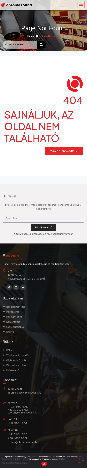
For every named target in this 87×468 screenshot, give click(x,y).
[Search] (41, 45)
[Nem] (83, 460)
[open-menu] (81, 5)
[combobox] (20, 45)
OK (44, 464)
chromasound (19, 5)
